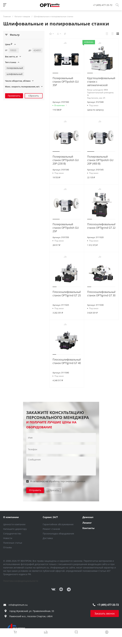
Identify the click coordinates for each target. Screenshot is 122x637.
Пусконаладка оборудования (58, 533)
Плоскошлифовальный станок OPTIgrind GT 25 (67, 293)
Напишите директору (15, 528)
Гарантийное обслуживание (58, 524)
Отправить (35, 490)
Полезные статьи (12, 542)
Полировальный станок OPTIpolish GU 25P (66, 227)
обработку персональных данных (67, 481)
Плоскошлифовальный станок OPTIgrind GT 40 (67, 361)
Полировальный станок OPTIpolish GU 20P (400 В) (100, 160)
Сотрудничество (12, 533)
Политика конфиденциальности (20, 580)
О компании (11, 517)
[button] (56, 151)
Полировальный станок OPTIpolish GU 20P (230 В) (66, 160)
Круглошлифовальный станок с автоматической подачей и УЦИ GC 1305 (101, 85)
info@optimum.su (18, 604)
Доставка (48, 538)
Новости (7, 538)
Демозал (87, 517)
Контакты (88, 528)
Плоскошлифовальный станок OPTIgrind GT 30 (101, 293)
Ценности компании (14, 524)
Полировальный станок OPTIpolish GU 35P (66, 81)
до (30, 50)
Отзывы (7, 547)
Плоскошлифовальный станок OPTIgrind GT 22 (101, 225)
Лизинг (87, 522)
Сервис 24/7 (50, 517)
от (6, 50)
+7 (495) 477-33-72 (102, 5)
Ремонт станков (51, 528)
